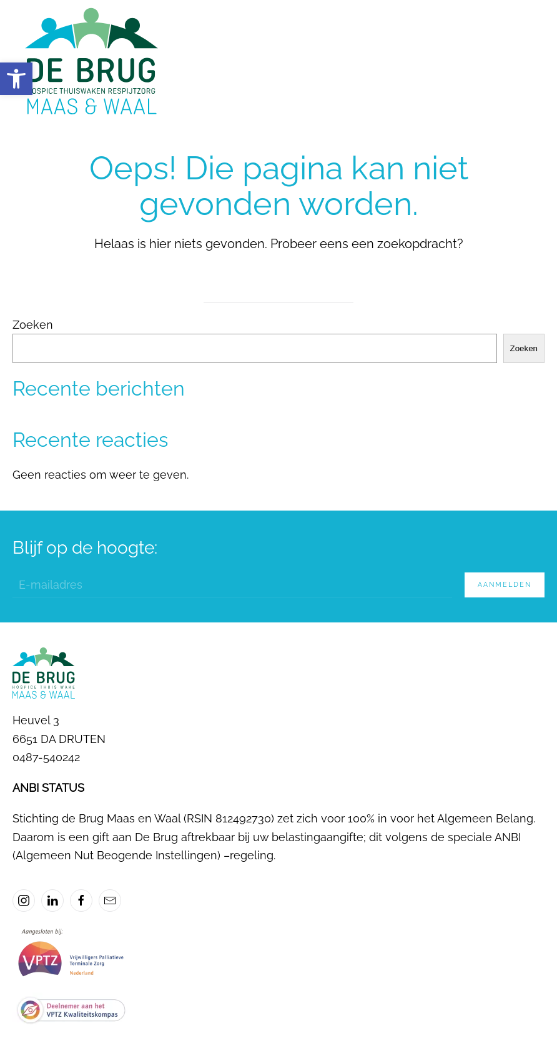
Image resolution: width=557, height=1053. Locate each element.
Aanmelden (504, 585)
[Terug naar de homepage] (90, 62)
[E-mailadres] (232, 584)
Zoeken (32, 324)
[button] (16, 78)
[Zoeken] (278, 290)
